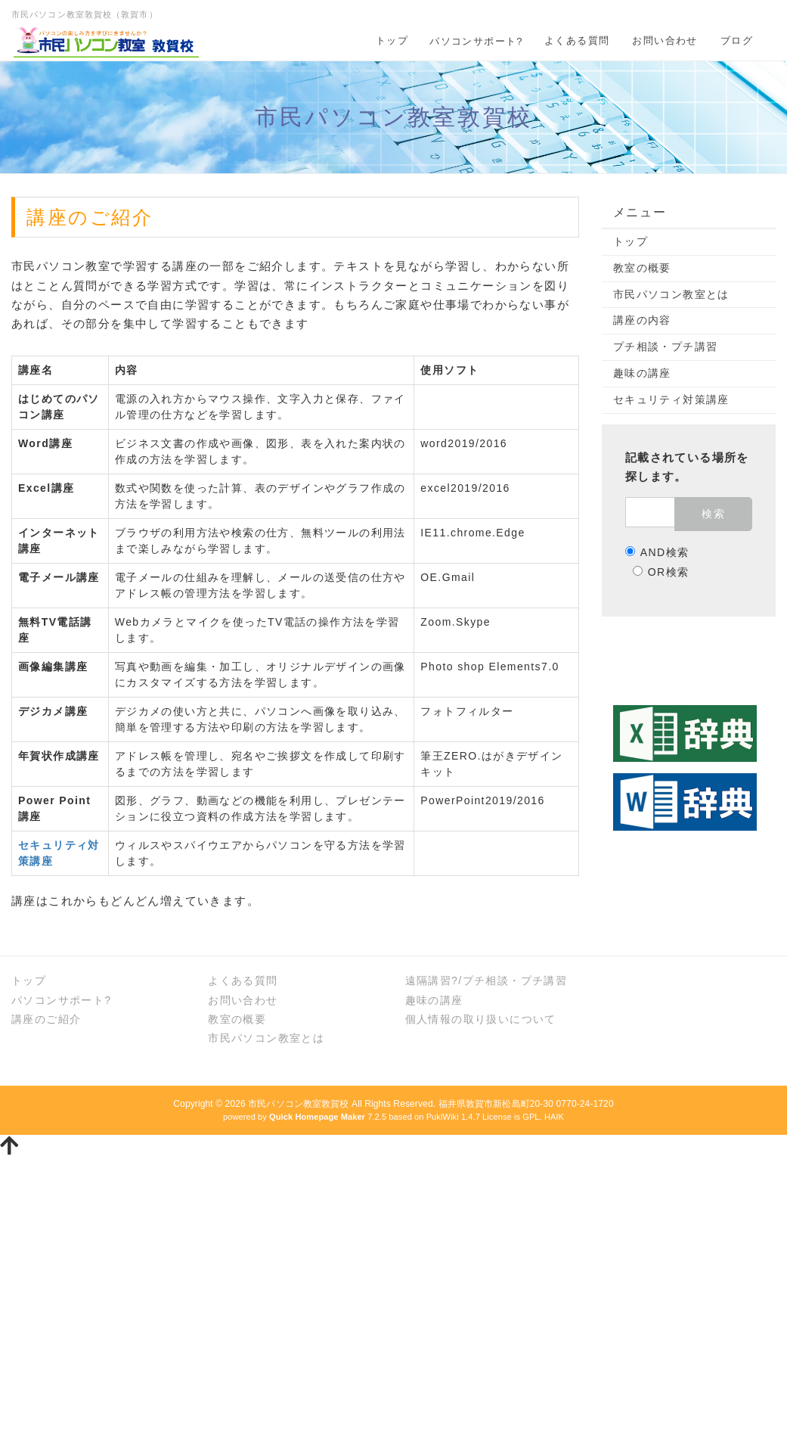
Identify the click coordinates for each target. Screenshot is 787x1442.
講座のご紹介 (46, 1019)
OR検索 (661, 572)
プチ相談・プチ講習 (665, 346)
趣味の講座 (642, 373)
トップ (392, 40)
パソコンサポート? (476, 41)
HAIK (554, 1116)
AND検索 (657, 552)
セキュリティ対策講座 (671, 399)
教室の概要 (642, 268)
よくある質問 (576, 40)
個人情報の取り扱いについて (480, 1019)
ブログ (736, 40)
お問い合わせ (664, 40)
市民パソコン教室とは (671, 294)
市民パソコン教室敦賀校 (298, 1104)
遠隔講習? (432, 980)
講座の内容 (642, 320)
